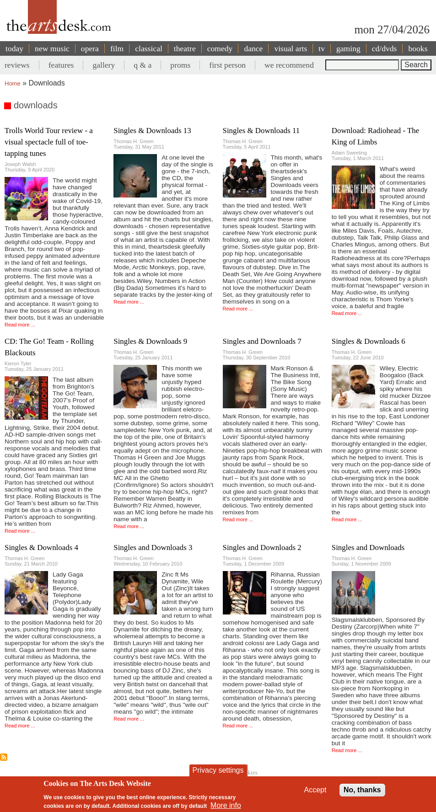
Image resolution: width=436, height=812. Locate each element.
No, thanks (362, 790)
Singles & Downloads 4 (41, 547)
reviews (17, 64)
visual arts (290, 48)
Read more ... (20, 324)
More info (225, 805)
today (14, 48)
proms (180, 64)
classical (148, 48)
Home (13, 83)
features (61, 64)
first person (227, 64)
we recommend (289, 64)
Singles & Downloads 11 (261, 130)
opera (90, 48)
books (417, 48)
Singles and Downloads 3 (152, 547)
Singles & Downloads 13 (152, 130)
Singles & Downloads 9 (150, 341)
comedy (220, 48)
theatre (185, 48)
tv (321, 48)
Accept (315, 790)
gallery (103, 64)
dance (253, 48)
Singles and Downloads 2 (262, 547)
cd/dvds (384, 48)
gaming (348, 48)
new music (52, 48)
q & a (142, 64)
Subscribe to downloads (3, 757)
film (117, 48)
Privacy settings (217, 770)
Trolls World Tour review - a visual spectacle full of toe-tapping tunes (49, 142)
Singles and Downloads (368, 547)
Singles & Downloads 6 (368, 341)
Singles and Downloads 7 (262, 341)
